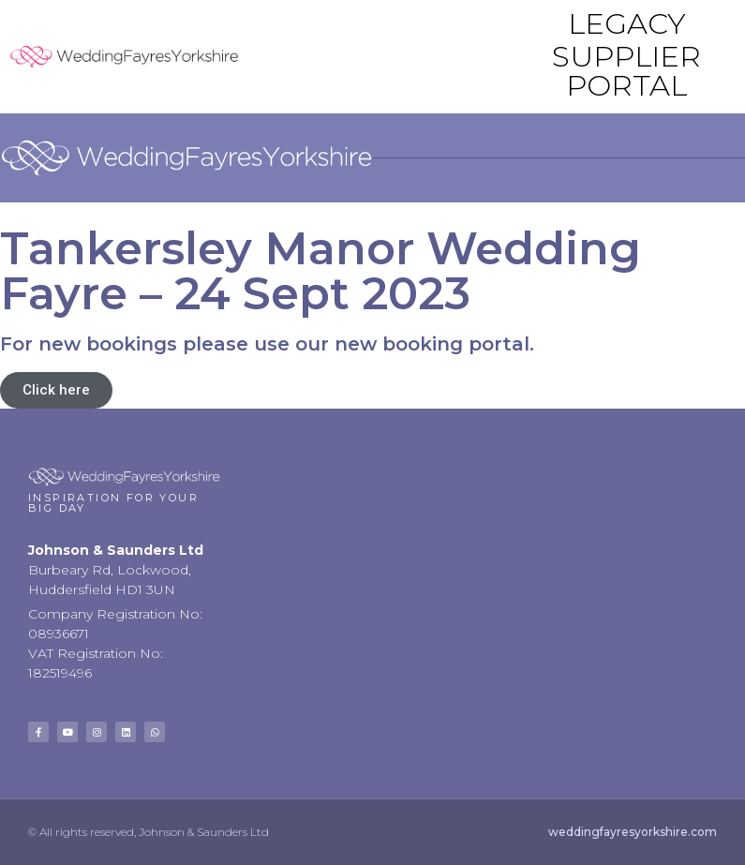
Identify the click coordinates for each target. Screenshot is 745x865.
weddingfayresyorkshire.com (632, 832)
